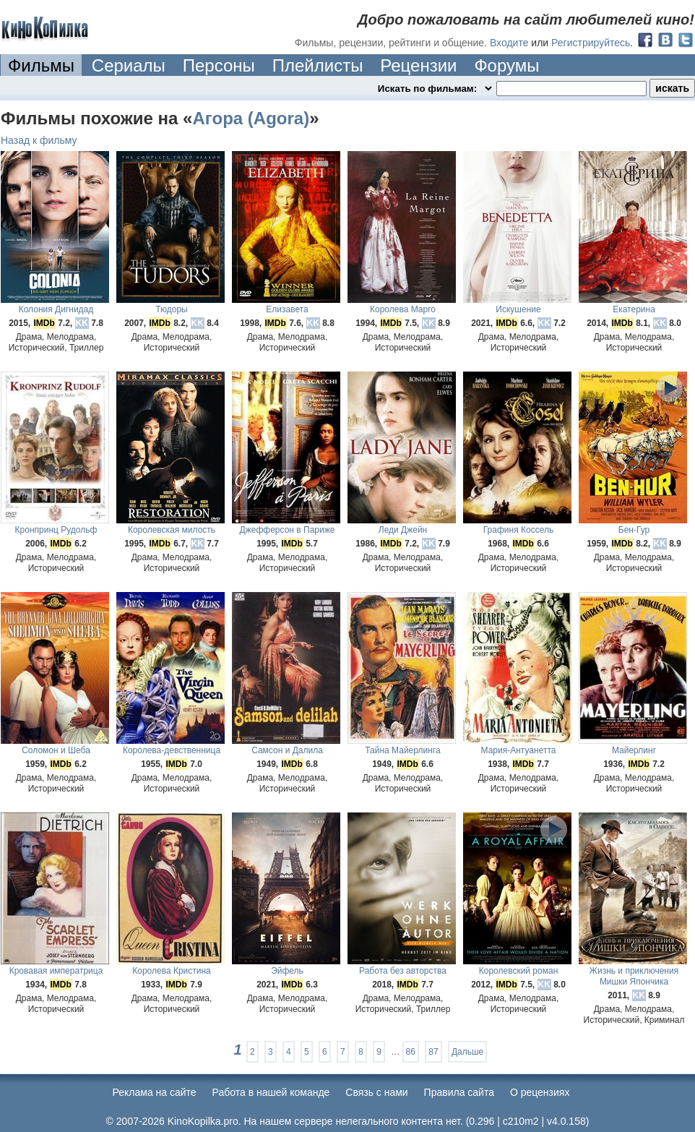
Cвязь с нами (376, 1092)
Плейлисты (317, 65)
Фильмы (41, 65)
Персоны (219, 65)
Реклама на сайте (155, 1092)
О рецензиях (540, 1092)
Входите (509, 42)
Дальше (467, 1052)
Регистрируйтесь (590, 42)
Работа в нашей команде (271, 1092)
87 (433, 1052)
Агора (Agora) (250, 118)
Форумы (506, 65)
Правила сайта (459, 1092)
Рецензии (418, 65)
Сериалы (128, 65)
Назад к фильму (39, 140)
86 (410, 1052)
